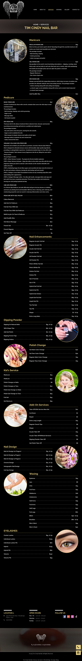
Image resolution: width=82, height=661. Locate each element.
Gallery (66, 9)
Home (35, 9)
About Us (42, 9)
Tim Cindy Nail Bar (28, 660)
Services (51, 9)
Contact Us (75, 9)
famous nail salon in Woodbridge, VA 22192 (44, 660)
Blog (57, 660)
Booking (59, 9)
